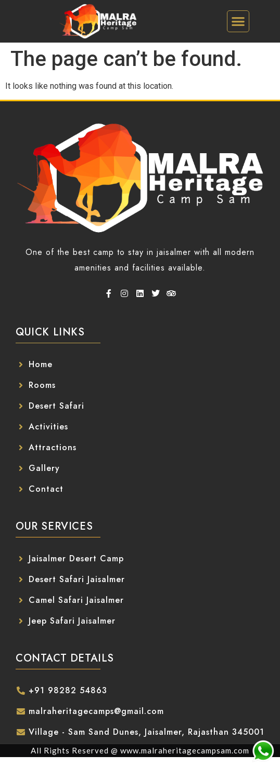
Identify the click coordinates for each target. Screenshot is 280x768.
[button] (238, 21)
